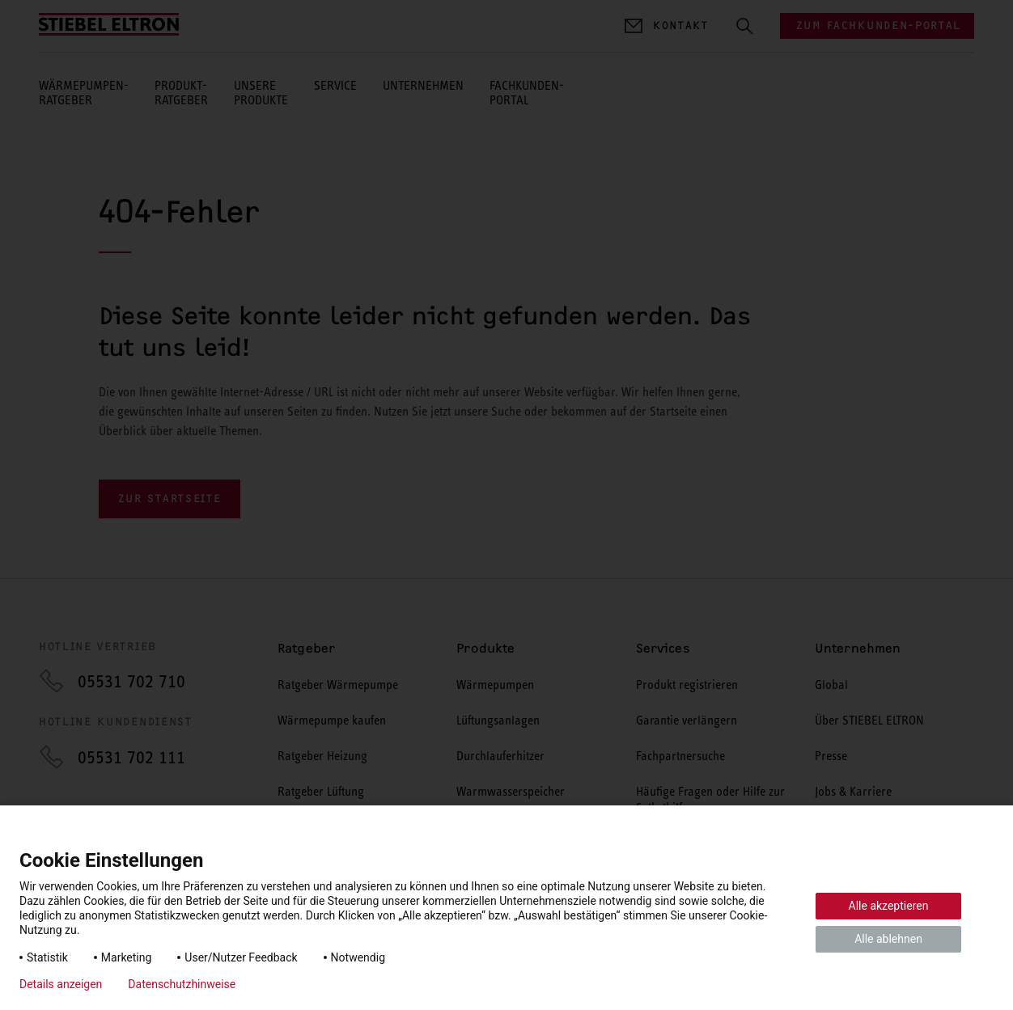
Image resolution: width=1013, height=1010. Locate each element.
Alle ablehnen (888, 938)
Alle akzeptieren (889, 905)
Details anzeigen (60, 984)
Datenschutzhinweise (181, 984)
